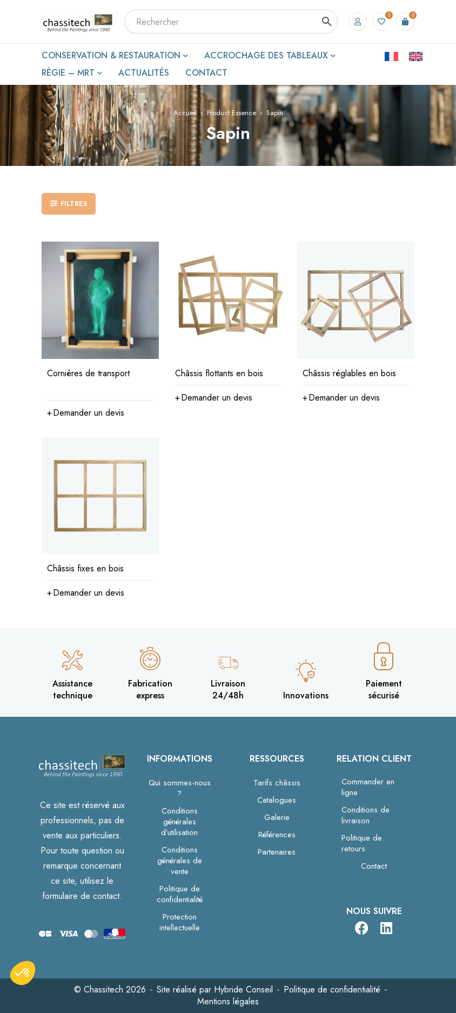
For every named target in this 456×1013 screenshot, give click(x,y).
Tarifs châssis (276, 783)
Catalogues (276, 800)
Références (277, 835)
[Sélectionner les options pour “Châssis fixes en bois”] (85, 593)
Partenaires (277, 852)
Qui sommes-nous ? (180, 788)
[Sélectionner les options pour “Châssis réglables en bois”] (341, 398)
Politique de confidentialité (180, 894)
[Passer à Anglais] (416, 55)
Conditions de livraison (365, 815)
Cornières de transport (88, 373)
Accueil (185, 113)
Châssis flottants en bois (219, 373)
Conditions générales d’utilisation (179, 821)
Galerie (277, 817)
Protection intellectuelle (179, 922)
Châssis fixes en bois (85, 568)
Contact (374, 866)
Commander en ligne (367, 787)
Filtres (74, 203)
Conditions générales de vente (179, 860)
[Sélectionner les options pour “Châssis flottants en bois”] (213, 398)
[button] (85, 413)
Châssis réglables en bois (349, 373)
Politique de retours (361, 843)
